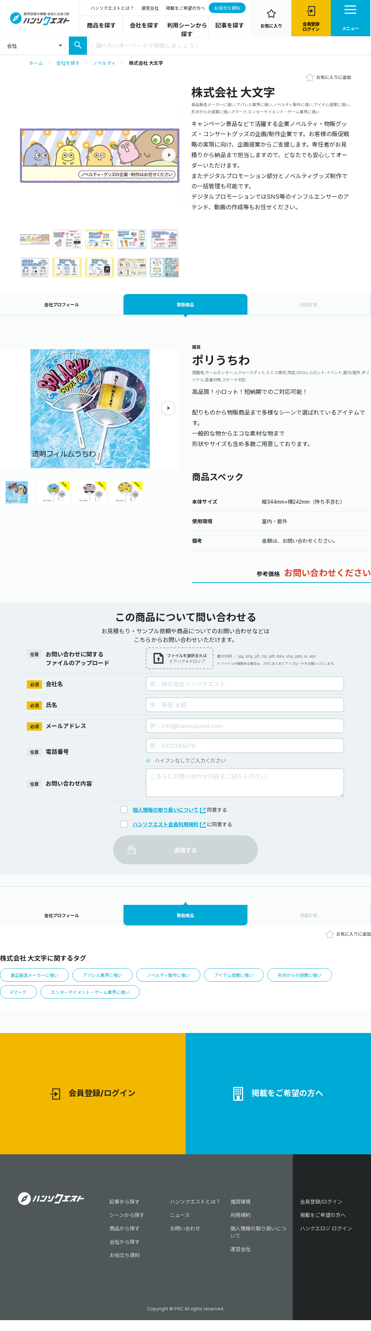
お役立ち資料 (227, 8)
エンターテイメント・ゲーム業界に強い (94, 998)
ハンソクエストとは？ (112, 8)
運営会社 (150, 8)
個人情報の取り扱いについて (169, 812)
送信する (185, 852)
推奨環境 (240, 1212)
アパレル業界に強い (108, 980)
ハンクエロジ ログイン (326, 1239)
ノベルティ (104, 63)
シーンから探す (127, 1226)
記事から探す (124, 1212)
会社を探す (144, 25)
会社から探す (124, 1253)
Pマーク (19, 998)
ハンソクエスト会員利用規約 (169, 827)
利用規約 (240, 1226)
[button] (169, 155)
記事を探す (229, 25)
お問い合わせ (185, 1239)
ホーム (36, 63)
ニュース (180, 1226)
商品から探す (124, 1239)
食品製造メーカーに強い (36, 980)
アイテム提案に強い (246, 980)
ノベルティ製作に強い (177, 980)
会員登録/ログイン (93, 1102)
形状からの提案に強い (315, 980)
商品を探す (101, 25)
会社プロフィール (61, 306)
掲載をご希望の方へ (185, 8)
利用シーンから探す (187, 30)
